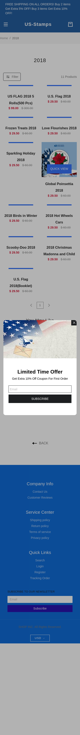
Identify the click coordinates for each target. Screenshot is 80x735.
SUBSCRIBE (40, 398)
